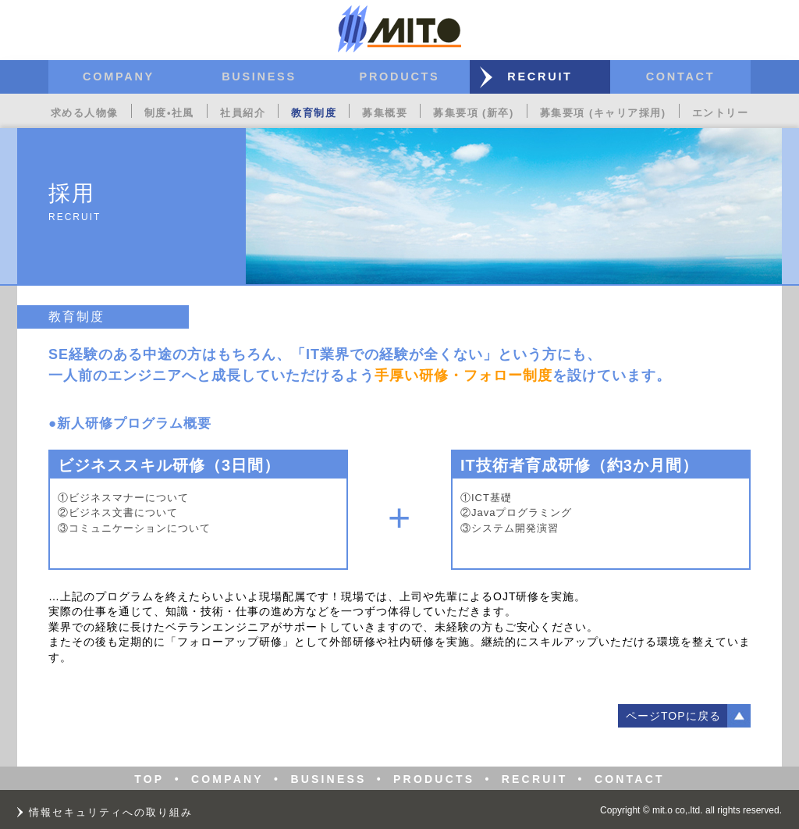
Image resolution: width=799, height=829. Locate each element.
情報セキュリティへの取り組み (111, 812)
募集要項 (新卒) (473, 113)
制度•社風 (169, 113)
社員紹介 (242, 113)
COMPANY (118, 76)
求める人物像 (85, 113)
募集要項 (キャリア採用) (603, 113)
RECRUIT (539, 76)
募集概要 (384, 113)
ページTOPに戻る (673, 716)
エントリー (720, 113)
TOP (149, 779)
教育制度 (313, 113)
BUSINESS (259, 76)
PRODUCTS (400, 76)
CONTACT (681, 76)
